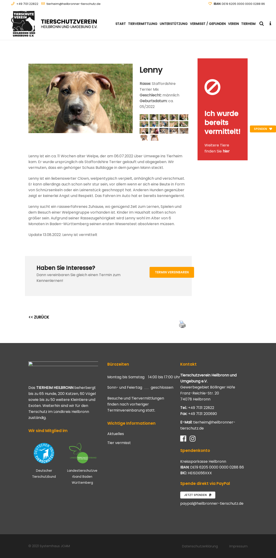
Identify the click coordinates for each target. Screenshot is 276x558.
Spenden (263, 129)
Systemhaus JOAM (55, 546)
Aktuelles (115, 433)
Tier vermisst (119, 442)
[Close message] (244, 61)
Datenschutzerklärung (200, 546)
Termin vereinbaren (172, 272)
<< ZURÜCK (38, 317)
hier (226, 151)
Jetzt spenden (197, 495)
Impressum (238, 546)
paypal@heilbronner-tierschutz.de (211, 503)
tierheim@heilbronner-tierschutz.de (74, 4)
